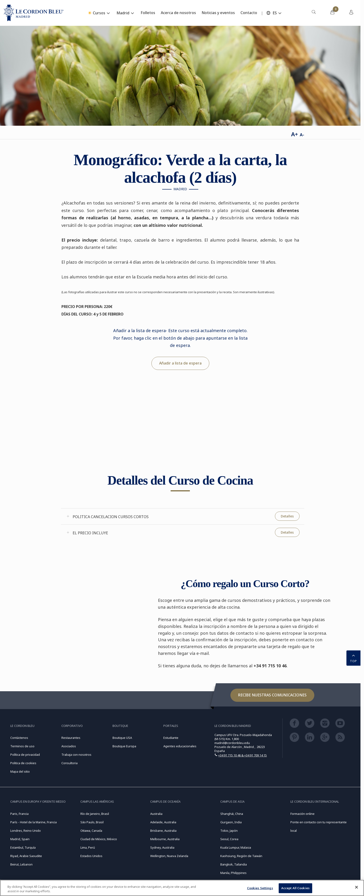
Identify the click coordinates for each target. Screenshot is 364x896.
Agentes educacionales (179, 746)
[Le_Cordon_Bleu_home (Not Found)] (33, 13)
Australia (156, 814)
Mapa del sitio (20, 771)
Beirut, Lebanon (21, 864)
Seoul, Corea (229, 839)
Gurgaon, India (231, 822)
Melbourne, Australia (165, 839)
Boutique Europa (124, 746)
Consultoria (69, 763)
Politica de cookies (23, 763)
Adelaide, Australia (163, 822)
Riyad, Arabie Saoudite (26, 856)
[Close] (356, 887)
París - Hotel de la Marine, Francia (33, 822)
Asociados (68, 746)
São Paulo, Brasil (92, 822)
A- (302, 134)
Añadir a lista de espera (180, 363)
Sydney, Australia (162, 847)
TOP (353, 657)
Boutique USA (122, 738)
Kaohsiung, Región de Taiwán (241, 856)
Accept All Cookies (295, 888)
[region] (182, 888)
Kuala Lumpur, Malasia (235, 847)
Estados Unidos (91, 856)
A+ (294, 134)
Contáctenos (19, 738)
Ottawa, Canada (91, 830)
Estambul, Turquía (23, 847)
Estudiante (170, 738)
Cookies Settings (260, 888)
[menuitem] (313, 13)
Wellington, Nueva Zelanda (169, 856)
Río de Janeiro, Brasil (94, 814)
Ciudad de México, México (98, 839)
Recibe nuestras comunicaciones (272, 695)
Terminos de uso (22, 746)
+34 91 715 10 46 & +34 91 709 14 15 (242, 755)
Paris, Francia (19, 814)
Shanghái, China (231, 814)
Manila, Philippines (233, 873)
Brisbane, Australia (163, 830)
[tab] (182, 516)
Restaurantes (70, 738)
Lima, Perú (87, 847)
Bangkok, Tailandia (233, 864)
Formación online (302, 814)
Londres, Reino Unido (25, 830)
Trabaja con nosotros (76, 754)
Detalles (287, 516)
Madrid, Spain (20, 839)
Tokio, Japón (229, 830)
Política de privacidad (25, 754)
